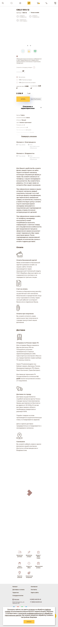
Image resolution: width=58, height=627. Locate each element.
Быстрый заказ (36, 99)
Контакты (34, 589)
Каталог (15, 586)
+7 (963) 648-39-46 (36, 602)
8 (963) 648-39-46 (35, 599)
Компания (34, 586)
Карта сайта (34, 592)
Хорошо (29, 621)
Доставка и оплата (18, 589)
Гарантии (15, 592)
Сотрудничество (17, 595)
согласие (31, 609)
